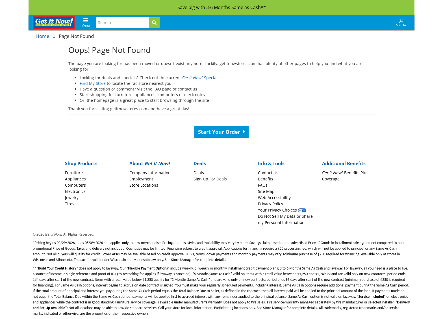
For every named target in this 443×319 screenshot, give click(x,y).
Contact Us (268, 172)
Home (42, 36)
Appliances (75, 179)
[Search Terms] (122, 22)
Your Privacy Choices (282, 210)
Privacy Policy (270, 203)
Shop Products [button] (81, 163)
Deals (199, 172)
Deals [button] (200, 163)
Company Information (150, 172)
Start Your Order (221, 131)
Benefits (265, 179)
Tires (69, 203)
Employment (141, 179)
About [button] (149, 163)
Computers (75, 185)
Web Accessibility (274, 197)
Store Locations (143, 185)
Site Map (266, 191)
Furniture (74, 172)
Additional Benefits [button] (344, 163)
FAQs (263, 185)
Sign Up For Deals (210, 179)
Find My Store (93, 83)
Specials (201, 77)
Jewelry (72, 197)
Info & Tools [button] (271, 163)
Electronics (75, 191)
